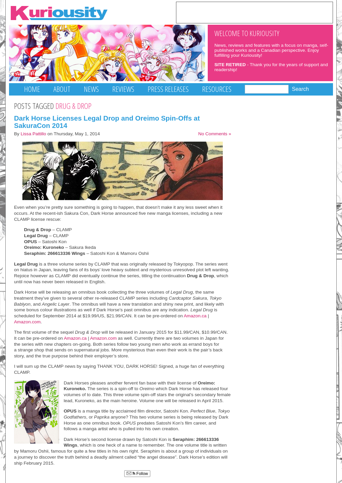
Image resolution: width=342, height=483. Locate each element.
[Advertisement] (254, 12)
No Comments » (214, 133)
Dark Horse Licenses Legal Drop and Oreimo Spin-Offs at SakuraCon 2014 (107, 122)
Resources (216, 89)
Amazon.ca (195, 315)
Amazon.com (27, 321)
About (61, 89)
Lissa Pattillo (33, 133)
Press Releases (168, 89)
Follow (137, 473)
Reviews (123, 89)
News (91, 89)
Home (32, 89)
